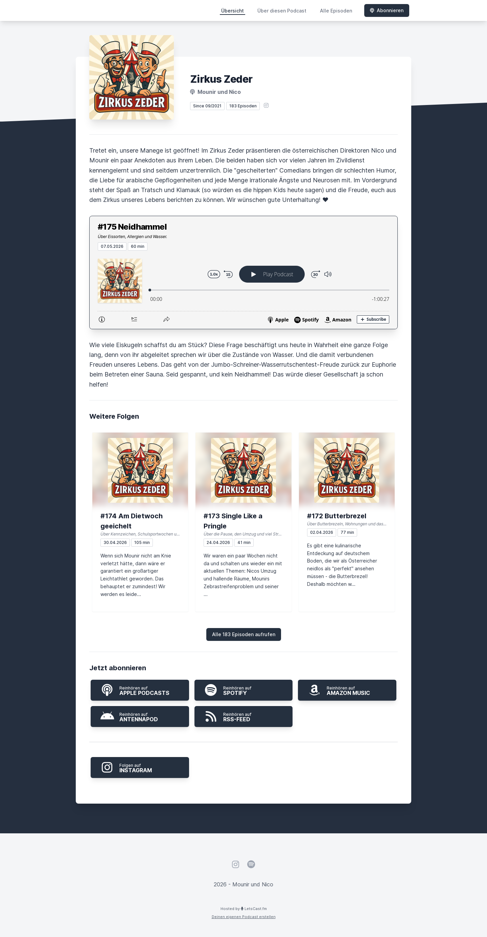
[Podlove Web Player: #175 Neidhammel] (243, 290)
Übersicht (232, 11)
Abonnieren (386, 10)
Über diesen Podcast (281, 11)
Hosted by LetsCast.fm (244, 908)
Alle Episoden (336, 11)
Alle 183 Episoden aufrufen (243, 634)
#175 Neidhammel (132, 227)
